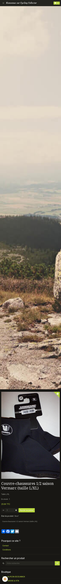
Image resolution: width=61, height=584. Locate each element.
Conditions (6, 550)
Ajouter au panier (26, 510)
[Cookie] (5, 579)
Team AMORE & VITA (10, 581)
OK (57, 563)
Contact (5, 546)
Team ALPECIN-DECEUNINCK (13, 577)
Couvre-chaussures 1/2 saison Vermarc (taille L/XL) (19, 521)
